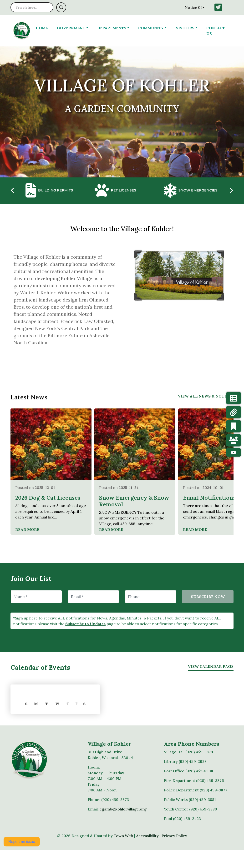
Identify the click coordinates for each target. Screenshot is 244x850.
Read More (27, 529)
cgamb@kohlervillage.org (123, 809)
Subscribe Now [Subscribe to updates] (208, 596)
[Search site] (31, 7)
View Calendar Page (211, 666)
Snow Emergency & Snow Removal (134, 501)
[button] (75, 28)
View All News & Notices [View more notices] (206, 396)
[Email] (93, 596)
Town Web (123, 835)
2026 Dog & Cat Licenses (47, 497)
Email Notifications (209, 497)
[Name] (36, 596)
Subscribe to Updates (85, 623)
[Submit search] (61, 7)
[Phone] (150, 596)
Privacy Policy (174, 835)
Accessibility (147, 835)
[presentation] (12, 190)
